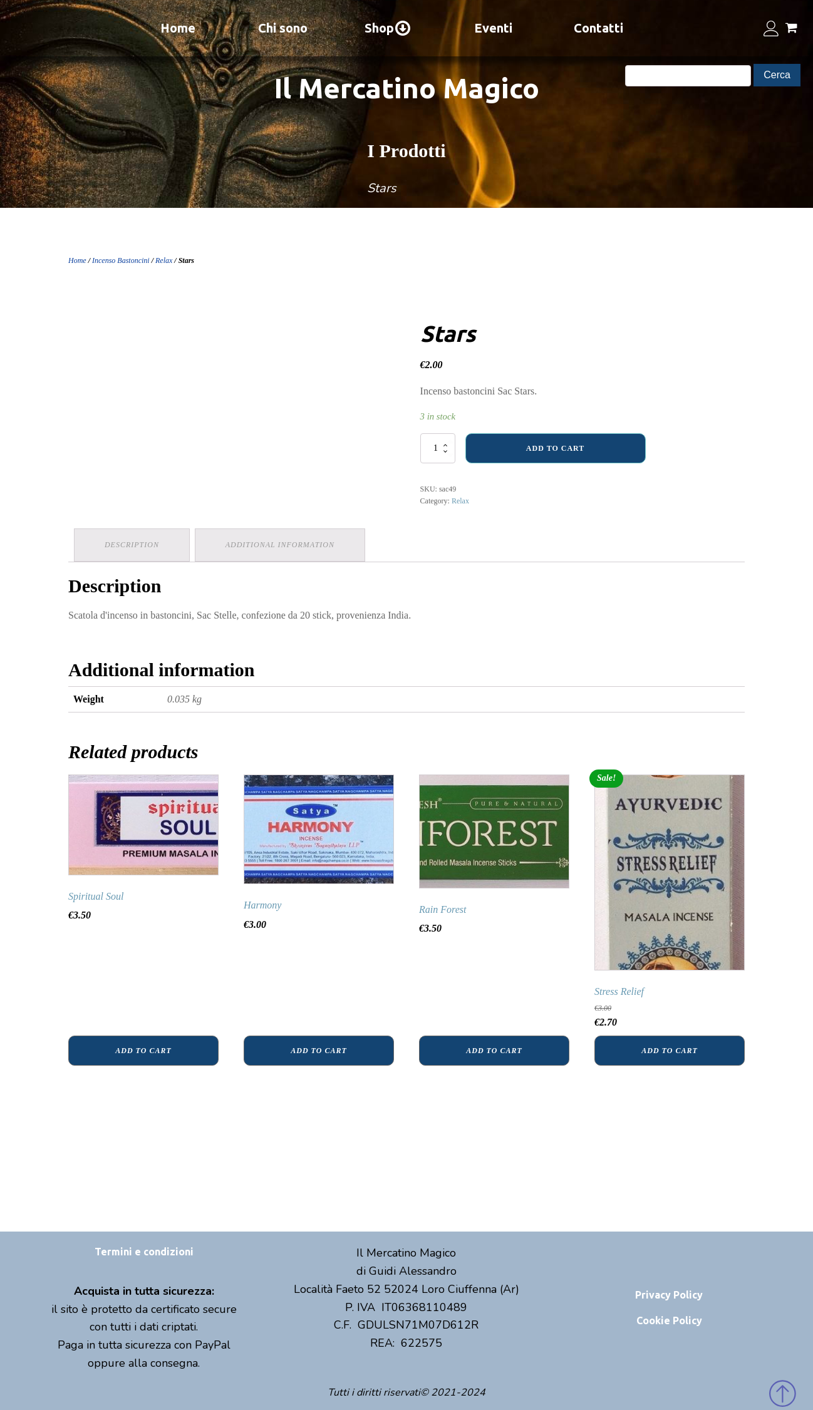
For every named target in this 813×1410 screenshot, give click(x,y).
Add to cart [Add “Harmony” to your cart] (318, 1049)
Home (177, 28)
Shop (388, 28)
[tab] (132, 544)
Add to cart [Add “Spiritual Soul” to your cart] (143, 1049)
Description (132, 544)
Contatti (598, 28)
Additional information (281, 544)
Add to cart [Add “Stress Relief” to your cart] (669, 1049)
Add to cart (555, 448)
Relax (163, 260)
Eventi (493, 28)
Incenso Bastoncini (121, 260)
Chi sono (283, 28)
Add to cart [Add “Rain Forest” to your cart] (494, 1049)
